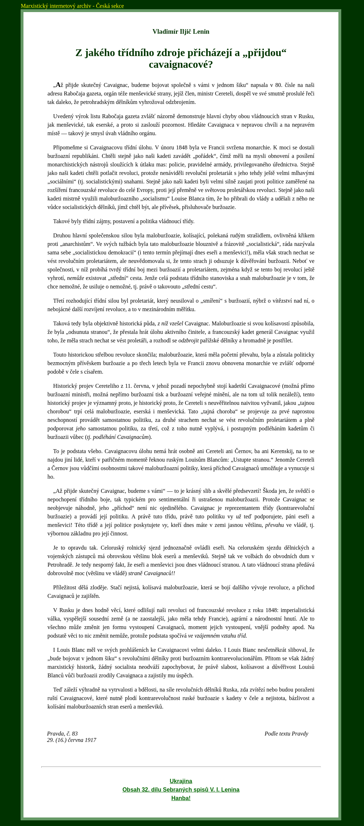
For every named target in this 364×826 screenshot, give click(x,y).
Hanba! (181, 798)
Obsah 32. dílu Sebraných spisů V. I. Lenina (180, 790)
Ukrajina (181, 781)
